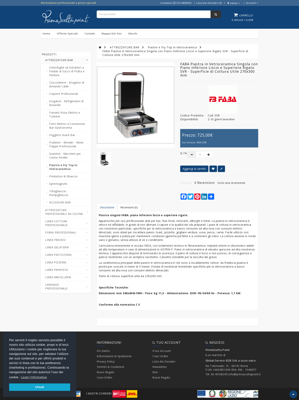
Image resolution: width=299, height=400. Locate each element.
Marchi (133, 33)
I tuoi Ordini (104, 377)
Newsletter (159, 367)
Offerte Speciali (67, 33)
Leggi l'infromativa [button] (34, 377)
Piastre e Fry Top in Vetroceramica (172, 47)
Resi (155, 372)
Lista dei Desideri (163, 361)
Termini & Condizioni (110, 367)
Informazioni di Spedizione (114, 356)
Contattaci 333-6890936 (175, 3)
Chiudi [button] (39, 387)
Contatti (90, 33)
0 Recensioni (205, 183)
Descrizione (107, 207)
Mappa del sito (112, 33)
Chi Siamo (103, 351)
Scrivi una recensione (231, 183)
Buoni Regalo (105, 372)
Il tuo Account (161, 351)
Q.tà (181, 153)
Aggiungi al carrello (194, 169)
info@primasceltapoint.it (244, 374)
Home (46, 33)
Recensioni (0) (129, 207)
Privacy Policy (106, 361)
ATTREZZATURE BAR (124, 47)
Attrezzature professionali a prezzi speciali (68, 3)
